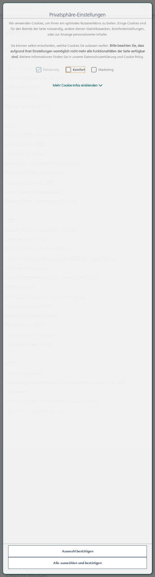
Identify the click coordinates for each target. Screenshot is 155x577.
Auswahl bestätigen (77, 551)
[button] (77, 85)
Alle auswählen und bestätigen (77, 563)
